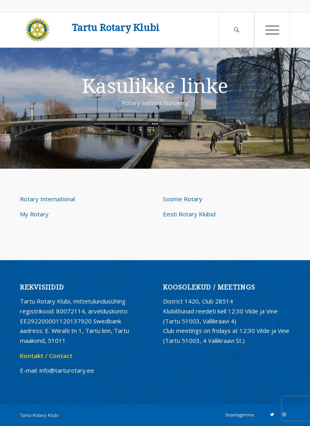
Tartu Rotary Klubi (115, 28)
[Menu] (272, 29)
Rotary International (47, 199)
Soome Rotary (182, 199)
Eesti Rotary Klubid (189, 214)
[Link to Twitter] (272, 414)
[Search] (236, 29)
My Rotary (34, 214)
